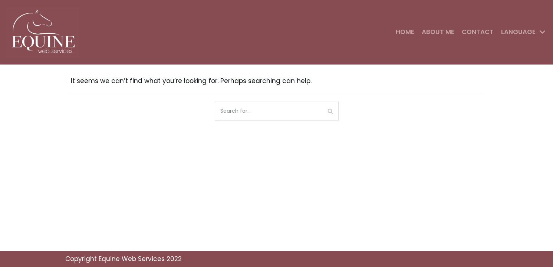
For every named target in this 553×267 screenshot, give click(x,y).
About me (438, 31)
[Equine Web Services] (44, 32)
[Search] (330, 111)
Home (405, 31)
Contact (478, 31)
